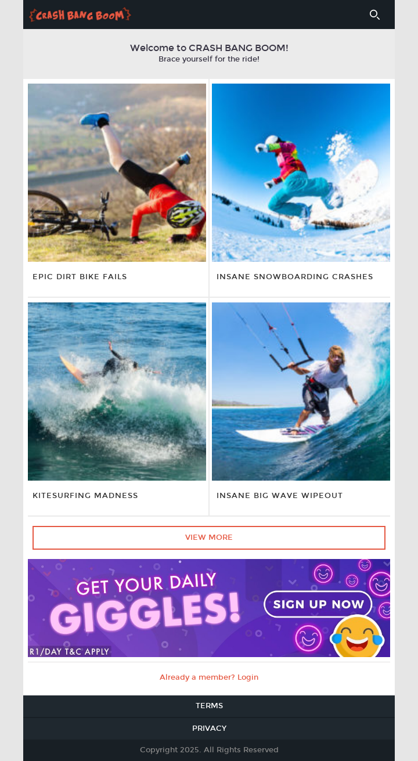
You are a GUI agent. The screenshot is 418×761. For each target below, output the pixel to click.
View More (209, 537)
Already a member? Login (209, 677)
